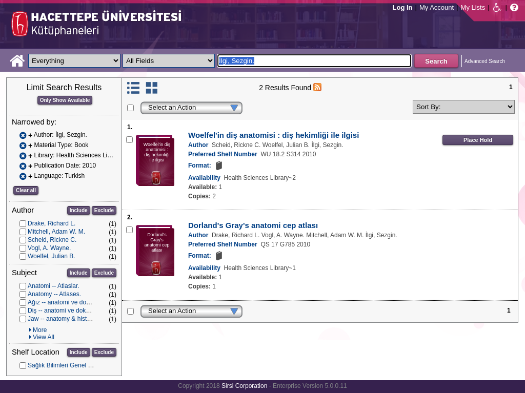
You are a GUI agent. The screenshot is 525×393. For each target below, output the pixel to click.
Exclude (104, 210)
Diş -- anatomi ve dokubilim (65, 310)
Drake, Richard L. (51, 223)
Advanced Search (485, 61)
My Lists (473, 7)
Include (79, 210)
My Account (436, 7)
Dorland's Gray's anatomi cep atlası (253, 225)
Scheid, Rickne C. (52, 239)
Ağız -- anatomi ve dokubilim (66, 302)
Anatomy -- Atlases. (54, 294)
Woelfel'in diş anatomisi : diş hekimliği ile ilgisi (273, 135)
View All (43, 337)
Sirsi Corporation (244, 385)
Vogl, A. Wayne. (49, 248)
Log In (403, 7)
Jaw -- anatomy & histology (65, 318)
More (40, 330)
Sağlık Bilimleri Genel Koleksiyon (72, 365)
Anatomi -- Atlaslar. (53, 285)
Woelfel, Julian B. (51, 256)
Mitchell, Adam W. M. (56, 231)
